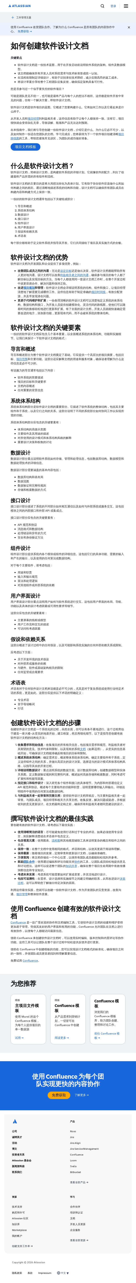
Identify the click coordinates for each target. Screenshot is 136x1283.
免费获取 (59, 1095)
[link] (113, 6)
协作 (77, 861)
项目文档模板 (25, 146)
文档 (83, 749)
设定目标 (66, 270)
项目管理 (22, 894)
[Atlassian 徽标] (19, 6)
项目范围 (22, 359)
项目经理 (33, 118)
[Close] (129, 27)
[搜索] (102, 6)
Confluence (18, 922)
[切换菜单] (127, 6)
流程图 (56, 840)
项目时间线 (98, 292)
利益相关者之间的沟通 (74, 275)
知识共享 (71, 866)
